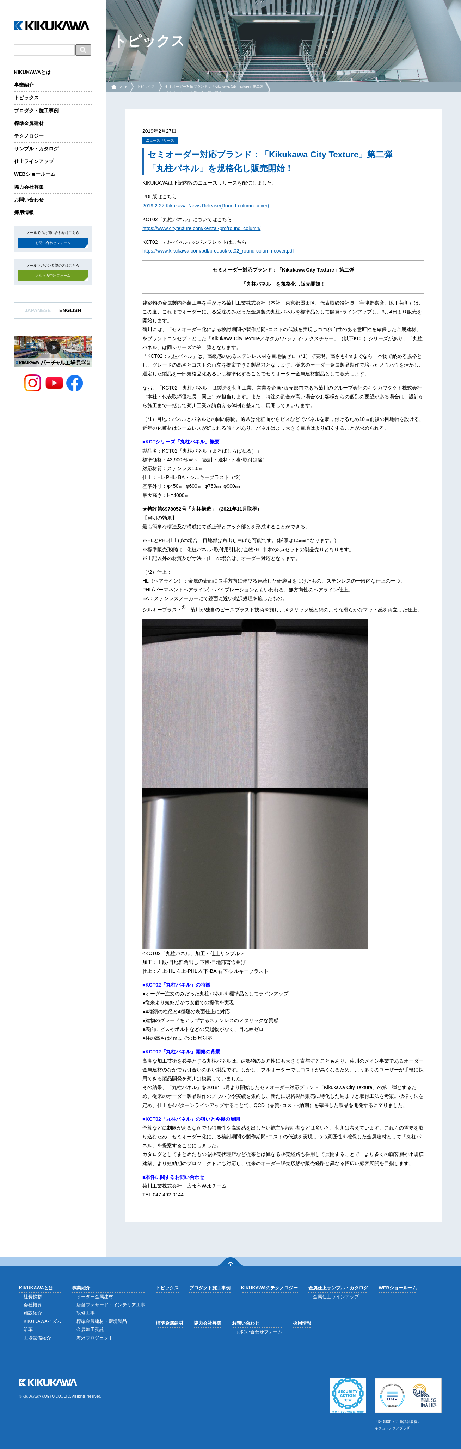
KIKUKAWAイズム (42, 1321)
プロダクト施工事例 (36, 110)
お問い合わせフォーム (52, 243)
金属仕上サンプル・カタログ (338, 1288)
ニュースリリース (160, 140)
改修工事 (85, 1313)
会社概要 (33, 1304)
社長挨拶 (33, 1296)
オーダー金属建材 (94, 1296)
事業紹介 (24, 85)
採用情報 (24, 212)
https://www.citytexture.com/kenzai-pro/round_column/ (201, 228)
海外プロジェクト (94, 1338)
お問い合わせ (29, 200)
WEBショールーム (34, 174)
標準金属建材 (29, 123)
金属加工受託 (90, 1329)
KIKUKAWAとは (32, 72)
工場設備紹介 (37, 1338)
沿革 (28, 1329)
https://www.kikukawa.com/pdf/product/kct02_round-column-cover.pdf (218, 251)
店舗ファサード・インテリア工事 (110, 1304)
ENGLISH (70, 310)
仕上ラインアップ (34, 161)
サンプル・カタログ (36, 148)
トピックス (26, 97)
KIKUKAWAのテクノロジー (269, 1288)
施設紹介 (33, 1313)
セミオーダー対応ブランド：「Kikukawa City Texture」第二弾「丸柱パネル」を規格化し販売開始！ (214, 90)
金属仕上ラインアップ (336, 1296)
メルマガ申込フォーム (52, 276)
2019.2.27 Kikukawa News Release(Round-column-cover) (205, 206)
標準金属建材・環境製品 (101, 1321)
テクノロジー (29, 136)
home (122, 86)
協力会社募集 (29, 187)
